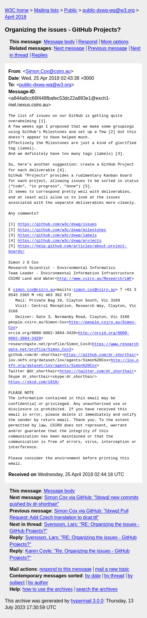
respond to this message (65, 569)
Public (70, 10)
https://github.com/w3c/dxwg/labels (57, 235)
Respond (88, 41)
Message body (59, 41)
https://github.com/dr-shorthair (100, 355)
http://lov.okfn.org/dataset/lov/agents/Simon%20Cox (73, 363)
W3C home (17, 10)
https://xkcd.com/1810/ (34, 382)
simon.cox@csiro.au (34, 290)
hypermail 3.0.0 (87, 600)
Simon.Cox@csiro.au (48, 71)
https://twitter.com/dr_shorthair (97, 371)
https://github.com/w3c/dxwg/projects (59, 241)
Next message (69, 48)
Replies (39, 55)
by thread (114, 575)
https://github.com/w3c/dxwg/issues (57, 224)
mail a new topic (112, 569)
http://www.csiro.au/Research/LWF (94, 279)
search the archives (97, 589)
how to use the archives (48, 589)
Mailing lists (46, 10)
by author (38, 582)
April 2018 (15, 16)
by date (92, 575)
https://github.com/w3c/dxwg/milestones (62, 230)
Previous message (107, 48)
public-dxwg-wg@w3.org (109, 10)
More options (115, 41)
